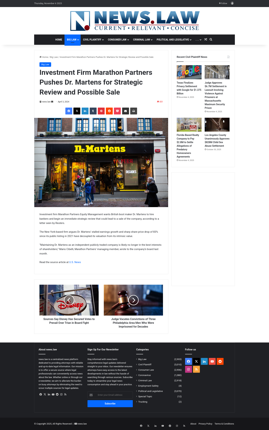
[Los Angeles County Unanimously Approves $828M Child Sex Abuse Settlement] (217, 125)
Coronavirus (144, 375)
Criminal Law (141, 39)
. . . (197, 39)
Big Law (71, 39)
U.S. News (75, 262)
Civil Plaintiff (92, 39)
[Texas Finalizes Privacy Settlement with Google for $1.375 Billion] (189, 72)
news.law (46, 102)
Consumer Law (117, 39)
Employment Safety (148, 385)
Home (58, 39)
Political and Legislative (173, 39)
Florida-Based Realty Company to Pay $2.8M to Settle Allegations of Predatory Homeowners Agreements (188, 146)
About (193, 423)
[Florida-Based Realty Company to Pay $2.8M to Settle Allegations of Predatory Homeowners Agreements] (189, 125)
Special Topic (145, 396)
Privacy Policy (205, 423)
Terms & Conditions (224, 423)
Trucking (142, 401)
